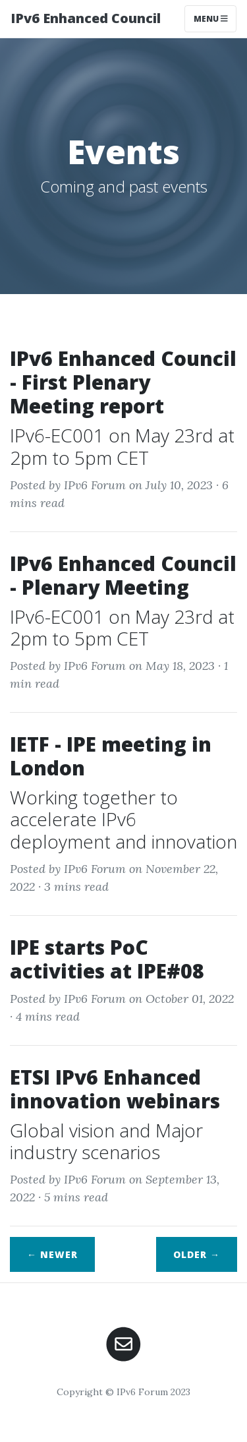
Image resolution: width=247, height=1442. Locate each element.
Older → (196, 1254)
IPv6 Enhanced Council (86, 18)
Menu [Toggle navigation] (211, 18)
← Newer (52, 1254)
